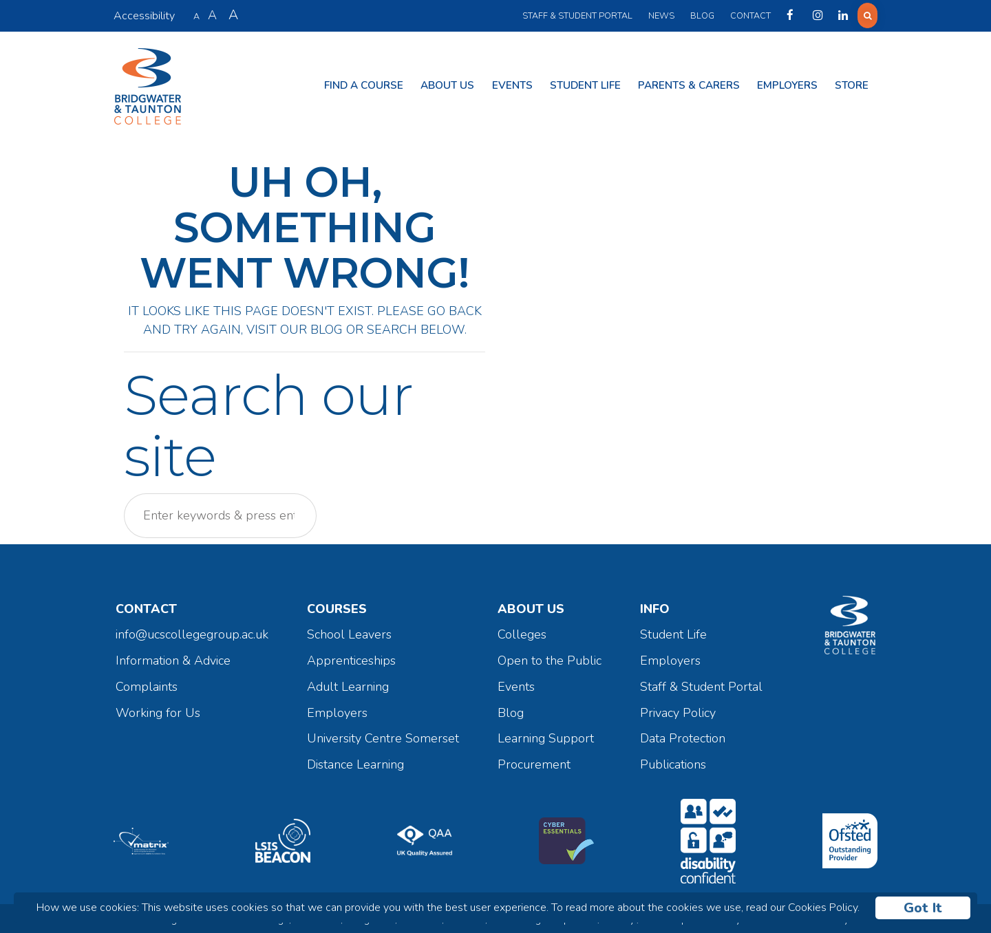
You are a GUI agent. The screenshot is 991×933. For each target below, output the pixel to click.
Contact (748, 15)
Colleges (522, 631)
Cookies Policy (822, 907)
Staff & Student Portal (575, 15)
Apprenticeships (351, 658)
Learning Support (546, 735)
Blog (700, 15)
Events (512, 84)
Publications (673, 761)
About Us (447, 84)
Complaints (147, 683)
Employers (787, 84)
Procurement (534, 761)
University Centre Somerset (383, 735)
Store (852, 84)
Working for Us (158, 709)
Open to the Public (549, 658)
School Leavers (349, 631)
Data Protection (682, 735)
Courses (337, 605)
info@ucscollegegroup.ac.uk (192, 631)
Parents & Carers (689, 84)
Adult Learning (348, 683)
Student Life (585, 84)
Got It (923, 908)
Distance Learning (355, 761)
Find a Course (363, 84)
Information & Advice (173, 658)
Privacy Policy (678, 709)
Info (655, 605)
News (659, 15)
